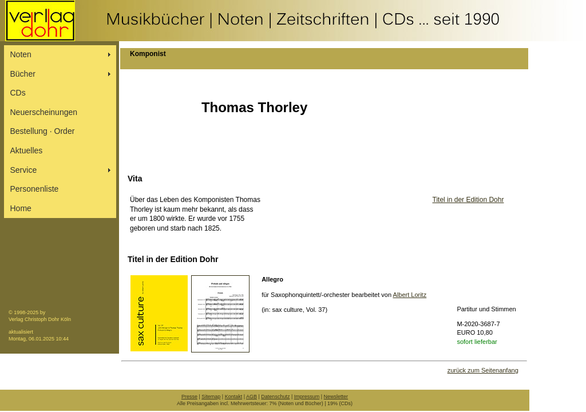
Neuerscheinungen (44, 112)
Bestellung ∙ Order (42, 131)
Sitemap (210, 396)
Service (23, 170)
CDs (18, 92)
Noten (20, 54)
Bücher (22, 73)
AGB (251, 396)
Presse (189, 396)
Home (20, 208)
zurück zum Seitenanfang (483, 370)
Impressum (307, 396)
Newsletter (336, 396)
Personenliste (34, 188)
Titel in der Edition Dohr (468, 200)
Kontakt (234, 396)
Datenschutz (275, 396)
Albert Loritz (409, 294)
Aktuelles (26, 150)
